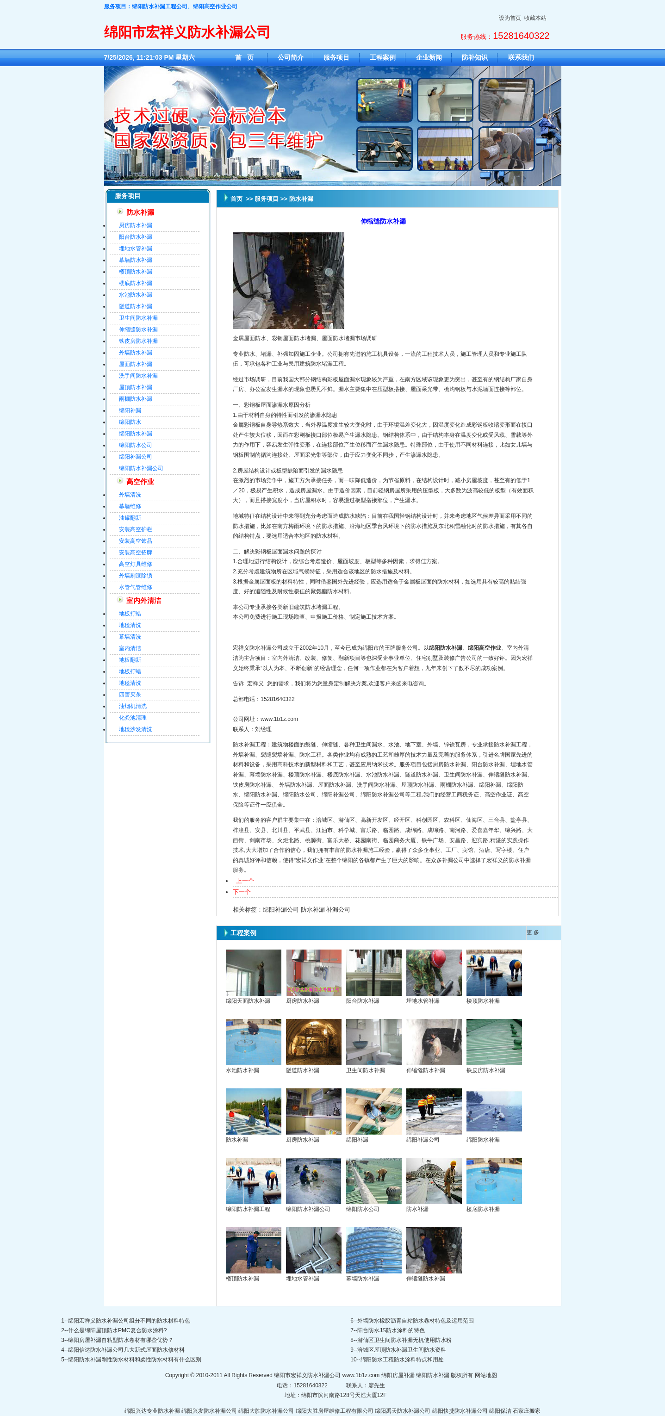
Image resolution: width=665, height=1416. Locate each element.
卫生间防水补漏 (138, 318)
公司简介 (291, 57)
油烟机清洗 (133, 706)
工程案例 (383, 57)
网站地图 (486, 1375)
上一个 (245, 880)
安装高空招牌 (135, 552)
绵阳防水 (130, 422)
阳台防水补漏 (135, 237)
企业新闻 (429, 57)
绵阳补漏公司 (135, 456)
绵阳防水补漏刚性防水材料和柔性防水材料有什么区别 (134, 1359)
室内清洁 (130, 648)
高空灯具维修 (135, 564)
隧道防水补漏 (135, 306)
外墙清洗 (130, 494)
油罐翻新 (130, 518)
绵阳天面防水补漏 (248, 1001)
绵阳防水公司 (135, 445)
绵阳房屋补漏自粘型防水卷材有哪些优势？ (121, 1340)
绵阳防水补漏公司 (141, 468)
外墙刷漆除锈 (135, 575)
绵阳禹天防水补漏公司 (402, 1411)
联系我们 (521, 57)
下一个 (242, 891)
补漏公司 (338, 909)
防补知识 (475, 57)
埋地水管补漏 (135, 248)
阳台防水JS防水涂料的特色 (391, 1330)
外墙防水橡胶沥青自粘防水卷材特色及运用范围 (415, 1320)
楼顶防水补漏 (135, 271)
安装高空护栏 (135, 529)
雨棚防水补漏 (135, 399)
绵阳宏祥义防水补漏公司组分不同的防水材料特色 (129, 1320)
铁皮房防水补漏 (138, 341)
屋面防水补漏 (135, 364)
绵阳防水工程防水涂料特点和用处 (402, 1359)
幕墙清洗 (130, 636)
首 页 (244, 57)
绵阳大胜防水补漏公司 (266, 1411)
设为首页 (510, 18)
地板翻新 (130, 660)
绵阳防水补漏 (135, 433)
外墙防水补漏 (135, 352)
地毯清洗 (130, 625)
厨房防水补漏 (135, 225)
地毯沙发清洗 (135, 729)
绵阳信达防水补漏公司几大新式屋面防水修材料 (126, 1350)
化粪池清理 (133, 717)
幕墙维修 (130, 506)
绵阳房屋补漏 (398, 1375)
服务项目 (336, 57)
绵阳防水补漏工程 (248, 1209)
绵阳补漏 (130, 410)
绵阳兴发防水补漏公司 (209, 1411)
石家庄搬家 (527, 1411)
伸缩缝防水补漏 (138, 329)
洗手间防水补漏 (138, 376)
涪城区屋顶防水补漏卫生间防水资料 (401, 1350)
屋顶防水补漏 (135, 387)
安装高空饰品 (135, 541)
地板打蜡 (130, 613)
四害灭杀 (130, 694)
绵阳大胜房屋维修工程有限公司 (334, 1411)
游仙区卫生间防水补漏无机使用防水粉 (404, 1340)
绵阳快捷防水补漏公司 (460, 1411)
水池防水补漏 (135, 295)
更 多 (533, 932)
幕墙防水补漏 (135, 260)
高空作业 (140, 481)
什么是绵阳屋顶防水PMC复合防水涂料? (117, 1330)
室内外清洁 (143, 600)
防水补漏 (140, 212)
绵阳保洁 (500, 1411)
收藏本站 (535, 18)
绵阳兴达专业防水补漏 (152, 1411)
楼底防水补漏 (135, 283)
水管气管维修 (135, 587)
